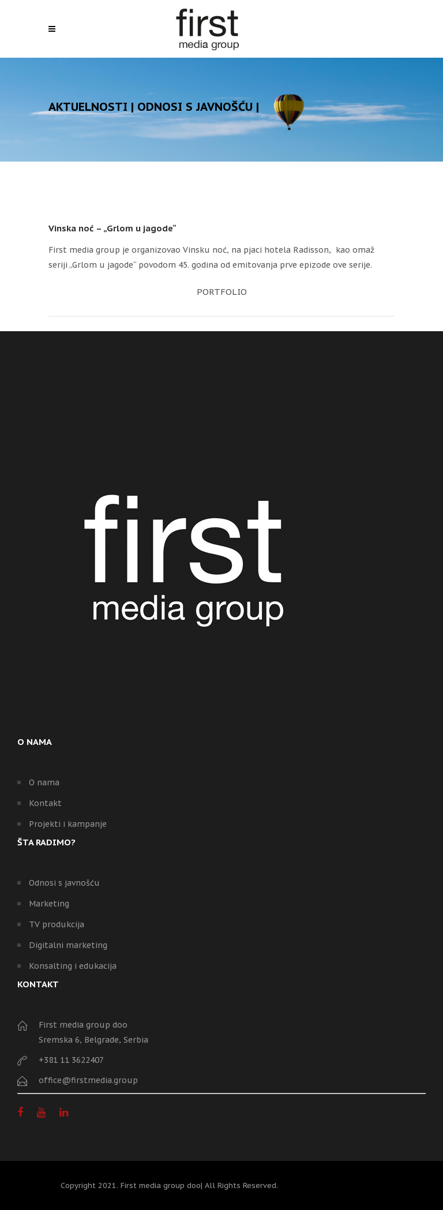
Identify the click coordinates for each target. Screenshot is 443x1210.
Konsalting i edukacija (73, 966)
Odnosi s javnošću (64, 883)
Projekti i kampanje (68, 824)
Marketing (49, 903)
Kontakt (45, 803)
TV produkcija (56, 924)
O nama (44, 782)
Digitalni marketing (68, 945)
